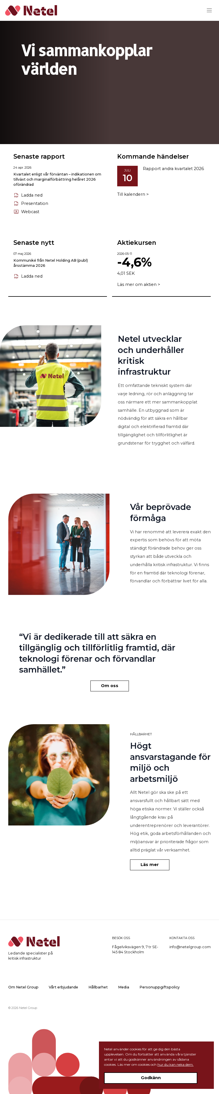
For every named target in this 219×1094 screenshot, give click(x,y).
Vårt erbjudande (63, 987)
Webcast (26, 212)
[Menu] (211, 10)
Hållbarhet (98, 987)
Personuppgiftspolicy (159, 987)
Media (123, 987)
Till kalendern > (133, 194)
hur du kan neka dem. (175, 1064)
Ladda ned (27, 195)
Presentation (30, 204)
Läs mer (150, 864)
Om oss (109, 685)
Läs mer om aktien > (138, 284)
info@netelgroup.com (190, 947)
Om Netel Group (23, 987)
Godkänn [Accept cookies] (151, 1077)
